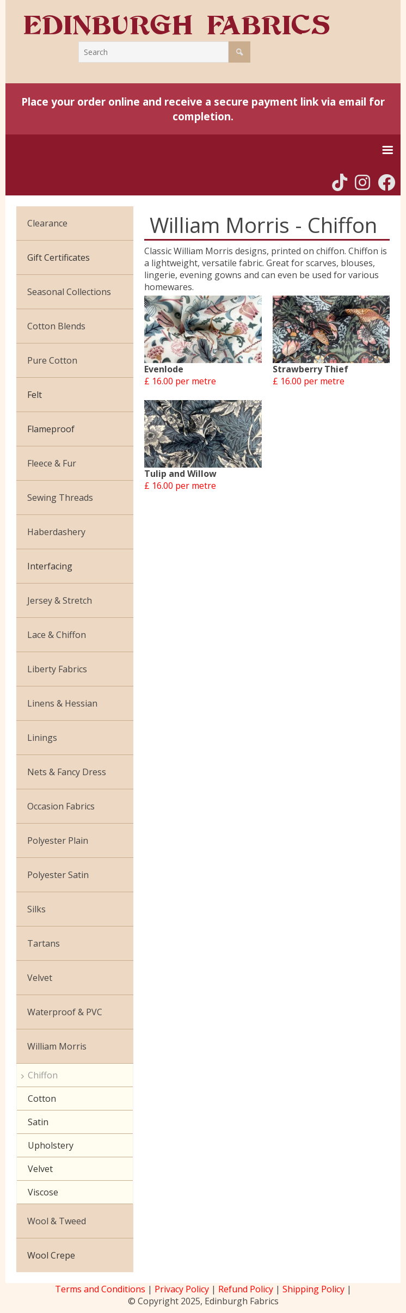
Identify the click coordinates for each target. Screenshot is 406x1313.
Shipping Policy (313, 1289)
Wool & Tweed (56, 1221)
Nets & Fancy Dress (66, 772)
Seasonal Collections (69, 292)
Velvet (39, 978)
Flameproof (51, 429)
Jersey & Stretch (59, 600)
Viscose (43, 1192)
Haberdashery (56, 532)
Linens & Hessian (62, 703)
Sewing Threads (60, 498)
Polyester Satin (58, 875)
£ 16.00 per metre (180, 381)
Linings (42, 738)
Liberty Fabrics (57, 669)
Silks (36, 909)
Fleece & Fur (51, 463)
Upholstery (50, 1145)
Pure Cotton (52, 360)
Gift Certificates (58, 257)
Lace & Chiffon (56, 635)
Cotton (42, 1099)
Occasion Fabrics (61, 806)
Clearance (47, 223)
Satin (38, 1122)
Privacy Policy (182, 1289)
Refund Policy (245, 1289)
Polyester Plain (57, 840)
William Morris (57, 1046)
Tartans (43, 943)
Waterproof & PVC (64, 1012)
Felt (34, 395)
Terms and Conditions (100, 1289)
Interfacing (49, 566)
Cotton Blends (56, 326)
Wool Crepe (51, 1255)
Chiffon (43, 1075)
